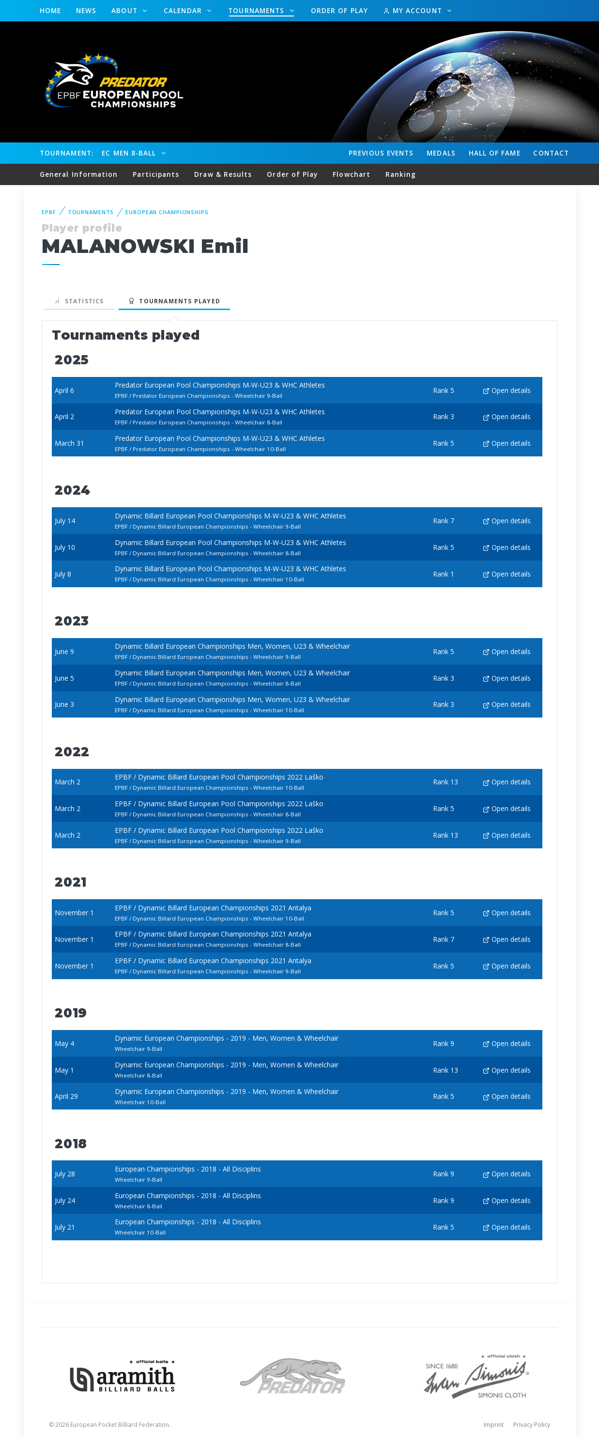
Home (50, 10)
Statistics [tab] (79, 301)
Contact (551, 152)
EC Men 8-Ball (130, 152)
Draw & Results (223, 174)
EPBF (49, 212)
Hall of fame (495, 152)
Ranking (400, 174)
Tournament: (66, 152)
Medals (441, 152)
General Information (79, 174)
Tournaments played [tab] (174, 301)
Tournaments (257, 10)
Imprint (494, 1425)
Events (381, 153)
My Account (414, 10)
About (125, 10)
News (86, 10)
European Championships (166, 212)
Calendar (184, 10)
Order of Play (339, 10)
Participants (156, 174)
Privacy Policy (531, 1425)
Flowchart (351, 174)
